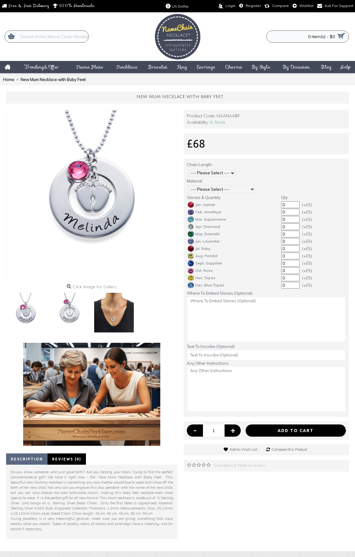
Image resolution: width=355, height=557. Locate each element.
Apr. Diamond (204, 227)
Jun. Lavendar (204, 241)
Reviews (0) (66, 459)
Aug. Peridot (203, 256)
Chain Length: (200, 164)
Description (27, 459)
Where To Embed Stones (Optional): (220, 293)
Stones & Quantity (204, 197)
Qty (284, 197)
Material (194, 181)
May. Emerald (203, 234)
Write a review (251, 465)
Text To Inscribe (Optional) (211, 346)
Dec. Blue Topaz (206, 285)
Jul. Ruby (199, 249)
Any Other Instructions (208, 363)
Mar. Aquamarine (207, 219)
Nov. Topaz (201, 278)
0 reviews (223, 465)
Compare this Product (289, 449)
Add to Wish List (243, 449)
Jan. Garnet (201, 205)
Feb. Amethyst (204, 212)
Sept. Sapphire (205, 263)
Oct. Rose (200, 271)
